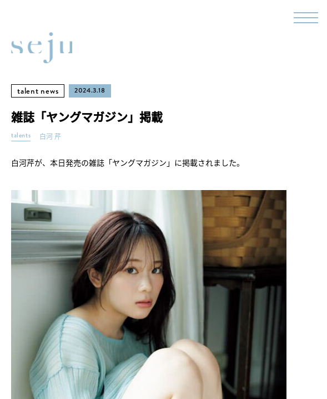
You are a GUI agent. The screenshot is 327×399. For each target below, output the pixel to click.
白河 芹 (50, 136)
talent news (37, 91)
